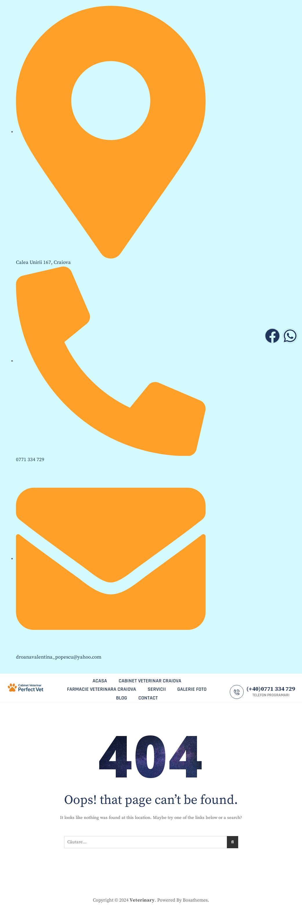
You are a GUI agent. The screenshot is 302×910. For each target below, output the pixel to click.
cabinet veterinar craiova (150, 680)
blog (121, 697)
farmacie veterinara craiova (101, 689)
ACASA (100, 680)
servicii (157, 689)
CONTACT (148, 697)
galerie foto (192, 689)
